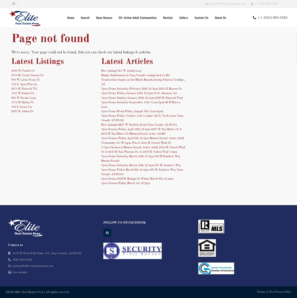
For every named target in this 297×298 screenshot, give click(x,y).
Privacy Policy (283, 292)
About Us (220, 17)
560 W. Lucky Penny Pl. (25, 79)
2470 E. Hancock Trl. (24, 88)
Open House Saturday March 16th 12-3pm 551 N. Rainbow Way (141, 165)
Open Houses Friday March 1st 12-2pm (125, 183)
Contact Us (201, 17)
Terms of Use (265, 292)
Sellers (183, 17)
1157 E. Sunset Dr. (23, 93)
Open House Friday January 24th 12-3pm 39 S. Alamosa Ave (139, 93)
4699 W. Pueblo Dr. (23, 71)
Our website (20, 272)
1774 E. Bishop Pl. (22, 102)
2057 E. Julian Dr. (22, 111)
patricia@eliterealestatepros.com (33, 266)
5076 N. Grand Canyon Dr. (27, 75)
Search (85, 17)
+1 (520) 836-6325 (266, 4)
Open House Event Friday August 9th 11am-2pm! (132, 111)
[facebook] (14, 4)
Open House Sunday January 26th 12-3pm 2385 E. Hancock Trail (142, 98)
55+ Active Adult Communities (138, 17)
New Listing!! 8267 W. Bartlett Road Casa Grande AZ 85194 (139, 124)
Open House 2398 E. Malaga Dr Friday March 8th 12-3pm (137, 178)
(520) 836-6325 (22, 259)
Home (70, 17)
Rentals (168, 17)
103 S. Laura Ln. (21, 107)
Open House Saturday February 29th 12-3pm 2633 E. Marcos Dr (141, 88)
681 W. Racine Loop (23, 98)
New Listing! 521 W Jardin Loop (121, 71)
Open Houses (104, 17)
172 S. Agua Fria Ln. (24, 84)
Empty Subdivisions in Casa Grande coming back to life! (135, 75)
